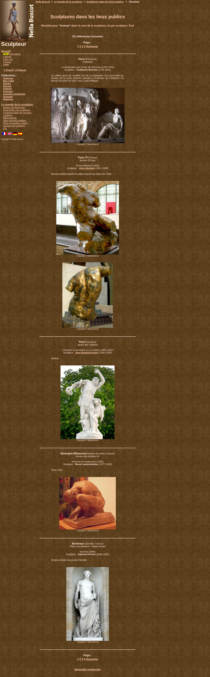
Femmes (8, 91)
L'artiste (7, 56)
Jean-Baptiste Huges (86, 352)
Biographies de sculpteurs (16, 110)
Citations (7, 115)
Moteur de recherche (14, 107)
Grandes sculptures (14, 94)
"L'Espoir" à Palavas (14, 70)
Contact (7, 62)
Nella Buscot (43, 1)
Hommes (8, 99)
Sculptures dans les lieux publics (105, 1)
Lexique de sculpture (14, 125)
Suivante (92, 46)
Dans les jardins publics (15, 123)
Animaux (8, 78)
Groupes (8, 96)
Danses (7, 86)
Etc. (5, 128)
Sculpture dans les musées (17, 112)
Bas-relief (8, 81)
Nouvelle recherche (87, 669)
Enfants (7, 88)
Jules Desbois (87, 168)
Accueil (5, 51)
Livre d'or (8, 59)
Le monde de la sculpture (17, 104)
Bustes (7, 83)
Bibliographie (10, 118)
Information (15, 54)
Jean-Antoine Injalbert (14, 120)
